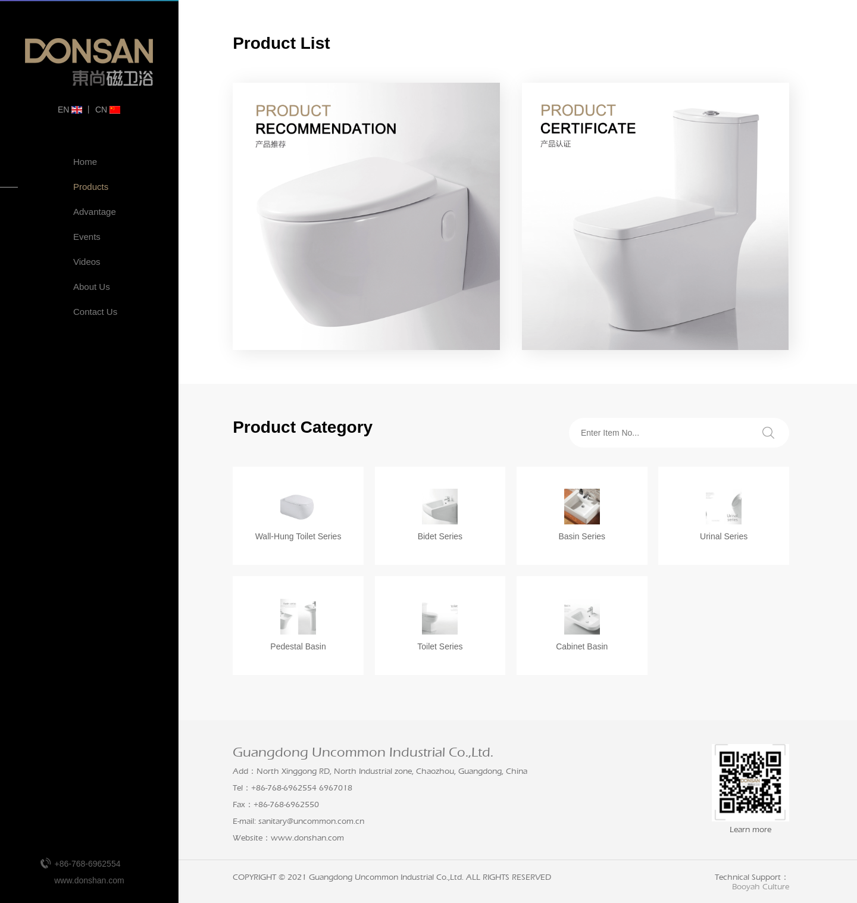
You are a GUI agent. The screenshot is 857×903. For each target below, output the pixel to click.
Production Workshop (59, 385)
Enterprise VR (59, 330)
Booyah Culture (760, 887)
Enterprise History (59, 355)
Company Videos (59, 446)
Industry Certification (60, 416)
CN (107, 109)
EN (70, 109)
